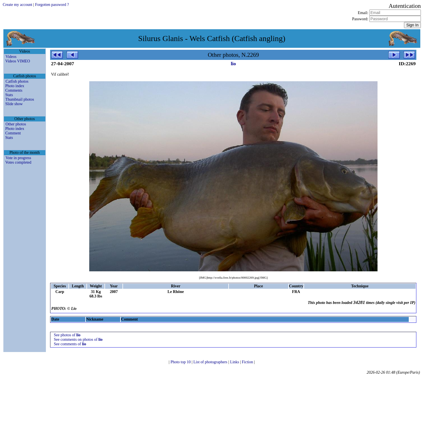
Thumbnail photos (19, 99)
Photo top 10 (181, 362)
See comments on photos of (78, 339)
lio (233, 63)
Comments (14, 90)
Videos (11, 57)
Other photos (16, 124)
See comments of (70, 344)
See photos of (67, 335)
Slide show (14, 104)
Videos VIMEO (17, 61)
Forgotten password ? (52, 5)
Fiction (248, 362)
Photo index (14, 86)
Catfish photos (17, 81)
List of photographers (210, 362)
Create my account (17, 5)
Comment (13, 133)
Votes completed (18, 162)
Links (235, 362)
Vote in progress (18, 158)
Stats (9, 95)
